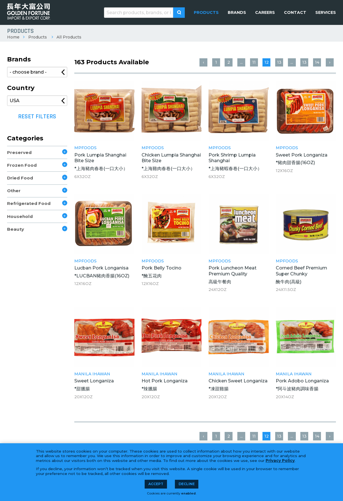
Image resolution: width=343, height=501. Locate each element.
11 (254, 62)
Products (37, 37)
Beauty (15, 229)
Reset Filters (37, 117)
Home (13, 37)
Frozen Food (22, 165)
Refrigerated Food (29, 203)
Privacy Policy (280, 460)
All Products (69, 37)
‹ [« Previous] (203, 62)
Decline (187, 484)
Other (14, 190)
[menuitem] (206, 12)
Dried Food (20, 178)
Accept (155, 484)
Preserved (19, 152)
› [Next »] (329, 62)
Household (20, 216)
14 (317, 62)
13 (279, 62)
